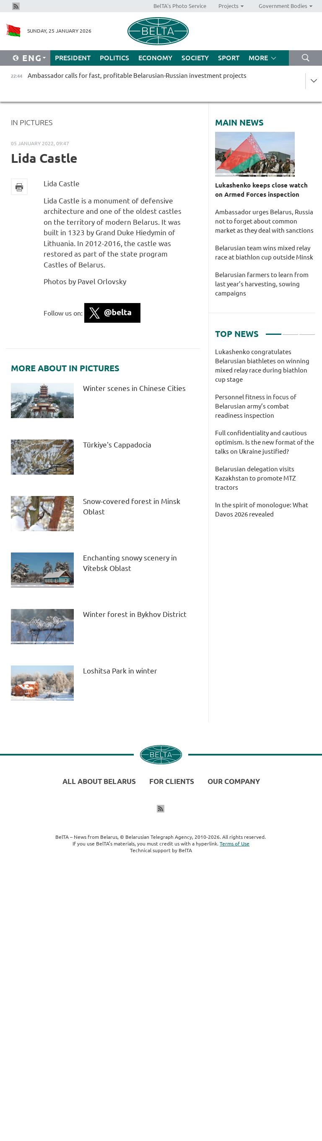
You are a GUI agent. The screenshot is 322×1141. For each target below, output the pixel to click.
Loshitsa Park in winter (120, 671)
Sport (228, 58)
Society (195, 58)
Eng (32, 58)
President (73, 58)
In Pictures (31, 122)
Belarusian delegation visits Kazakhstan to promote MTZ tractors (255, 478)
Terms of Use (234, 843)
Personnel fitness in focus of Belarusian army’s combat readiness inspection (255, 406)
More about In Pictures (65, 368)
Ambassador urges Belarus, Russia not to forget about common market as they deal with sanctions (264, 221)
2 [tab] (290, 330)
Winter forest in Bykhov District (135, 614)
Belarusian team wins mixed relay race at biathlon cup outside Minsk (264, 252)
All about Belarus (99, 781)
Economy (155, 58)
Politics (114, 58)
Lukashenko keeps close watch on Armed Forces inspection (261, 190)
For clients (171, 781)
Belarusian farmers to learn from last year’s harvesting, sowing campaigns (262, 284)
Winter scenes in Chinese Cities (134, 388)
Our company (234, 781)
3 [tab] (307, 330)
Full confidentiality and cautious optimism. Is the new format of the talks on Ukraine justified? (264, 442)
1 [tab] (273, 330)
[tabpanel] (265, 437)
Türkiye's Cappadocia (117, 445)
